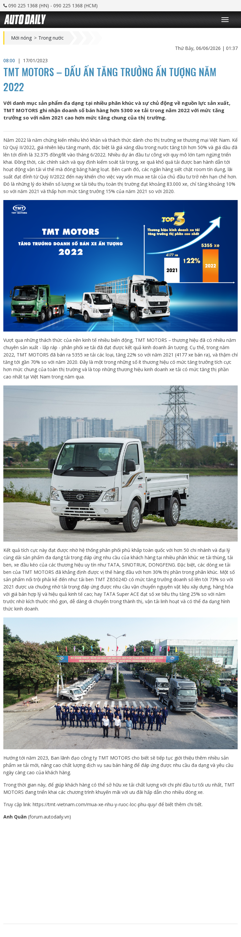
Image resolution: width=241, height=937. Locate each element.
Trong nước (51, 38)
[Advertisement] (120, 872)
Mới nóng (21, 38)
